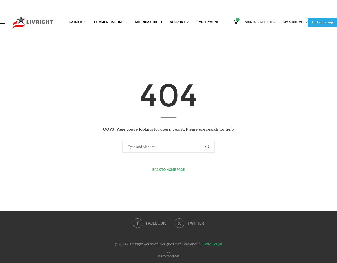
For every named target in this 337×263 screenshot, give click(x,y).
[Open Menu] (2, 22)
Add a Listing (322, 22)
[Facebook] (149, 223)
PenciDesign (212, 243)
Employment (207, 22)
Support (177, 22)
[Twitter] (189, 223)
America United (148, 22)
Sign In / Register (260, 22)
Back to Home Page (168, 170)
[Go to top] (168, 256)
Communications (108, 22)
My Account (293, 22)
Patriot (76, 22)
